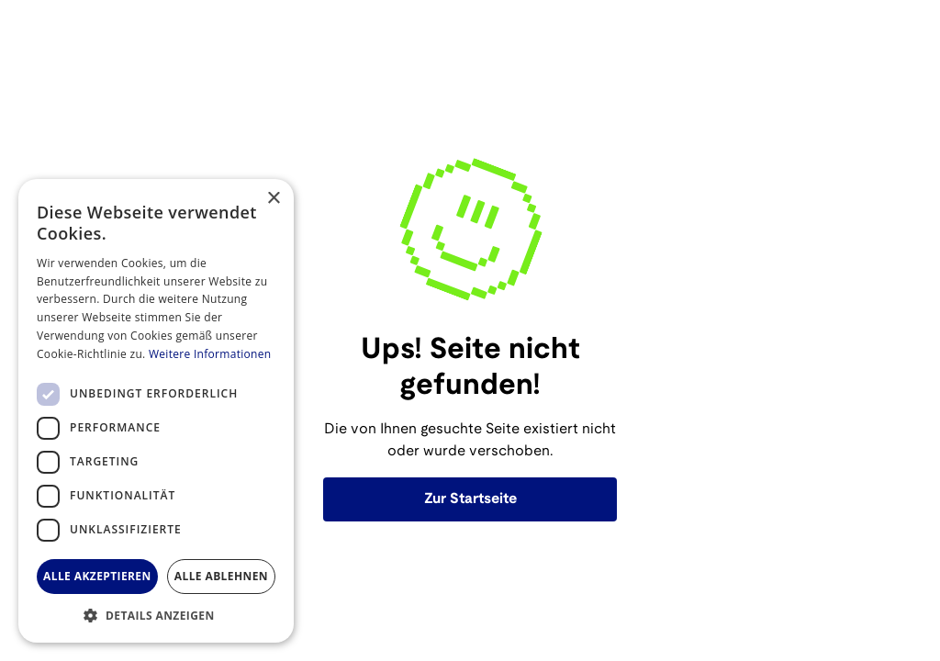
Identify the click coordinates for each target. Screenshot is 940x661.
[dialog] (156, 411)
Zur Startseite (470, 499)
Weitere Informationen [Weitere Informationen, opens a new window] (210, 354)
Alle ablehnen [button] (221, 576)
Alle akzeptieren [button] (97, 576)
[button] (156, 615)
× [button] (273, 199)
